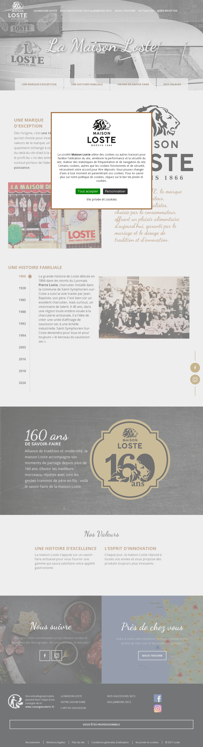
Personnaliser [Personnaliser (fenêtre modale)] (115, 191)
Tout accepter (88, 191)
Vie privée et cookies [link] (101, 199)
